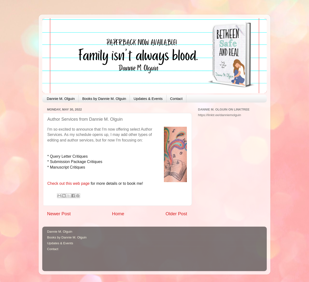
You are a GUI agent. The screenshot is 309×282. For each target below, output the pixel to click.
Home (118, 213)
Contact (176, 98)
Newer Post (59, 213)
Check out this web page (68, 183)
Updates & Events (147, 98)
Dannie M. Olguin (61, 98)
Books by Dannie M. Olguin (104, 98)
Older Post (176, 213)
